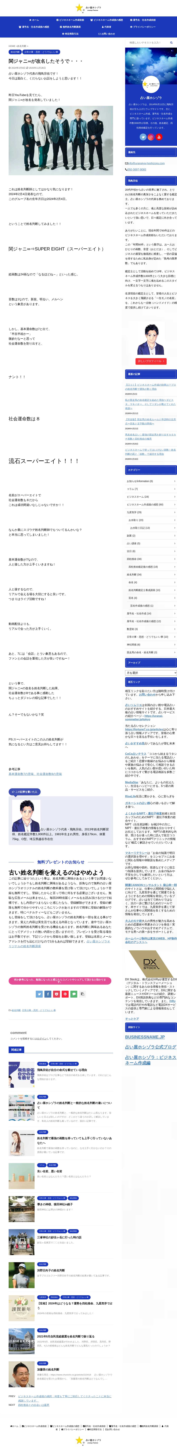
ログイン (42, 1038)
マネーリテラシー (136, 852)
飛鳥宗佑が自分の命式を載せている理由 (62, 1070)
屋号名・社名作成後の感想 (34, 27)
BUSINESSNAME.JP (145, 1037)
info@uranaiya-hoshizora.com (146, 163)
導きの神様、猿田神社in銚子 (55, 1204)
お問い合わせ (106, 34)
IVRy (172, 1001)
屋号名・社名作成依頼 (143, 20)
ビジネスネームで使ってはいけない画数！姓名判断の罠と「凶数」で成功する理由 (150, 451)
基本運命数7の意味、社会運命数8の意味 (35, 774)
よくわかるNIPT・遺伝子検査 (143, 813)
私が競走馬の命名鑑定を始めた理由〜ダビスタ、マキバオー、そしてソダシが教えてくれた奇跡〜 (150, 404)
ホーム (34, 20)
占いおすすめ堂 (135, 743)
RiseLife (130, 796)
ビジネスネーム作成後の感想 (106, 20)
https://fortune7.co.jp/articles (144, 729)
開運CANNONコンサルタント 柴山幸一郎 (151, 885)
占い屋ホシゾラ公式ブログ (150, 1047)
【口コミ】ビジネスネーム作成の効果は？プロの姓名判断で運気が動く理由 (150, 386)
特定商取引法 (70, 34)
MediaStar (131, 782)
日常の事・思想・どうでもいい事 (39, 1010)
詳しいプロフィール (151, 361)
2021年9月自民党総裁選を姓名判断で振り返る (66, 1336)
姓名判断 (16, 1010)
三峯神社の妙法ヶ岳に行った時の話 (59, 1237)
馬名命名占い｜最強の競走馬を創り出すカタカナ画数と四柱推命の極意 (150, 436)
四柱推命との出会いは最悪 (33, 1405)
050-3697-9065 (136, 169)
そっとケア (132, 1018)
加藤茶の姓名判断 (48, 1369)
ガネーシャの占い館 (137, 803)
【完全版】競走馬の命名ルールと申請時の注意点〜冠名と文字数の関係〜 (150, 421)
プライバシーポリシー (143, 27)
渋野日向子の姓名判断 (51, 1270)
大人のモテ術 (133, 920)
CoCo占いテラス (135, 753)
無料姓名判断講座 (70, 27)
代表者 (106, 27)
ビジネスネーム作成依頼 (70, 20)
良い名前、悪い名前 (49, 1171)
